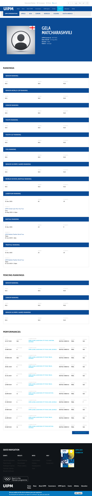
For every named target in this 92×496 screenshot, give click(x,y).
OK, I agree (78, 493)
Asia (30, 13)
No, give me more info (43, 494)
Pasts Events (7, 463)
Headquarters (36, 466)
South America (68, 13)
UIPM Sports (47, 8)
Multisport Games (9, 466)
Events (53, 8)
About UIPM (30, 8)
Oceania (56, 13)
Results (20, 455)
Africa (23, 13)
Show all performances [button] (80, 432)
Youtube (76, 3)
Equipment (49, 463)
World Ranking (22, 460)
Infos (33, 455)
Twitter (72, 3)
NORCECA (47, 13)
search (55, 3)
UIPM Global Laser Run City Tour (14, 209)
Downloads (21, 463)
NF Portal (48, 3)
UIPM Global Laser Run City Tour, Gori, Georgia (43, 349)
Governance (38, 8)
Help (47, 455)
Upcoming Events (9, 460)
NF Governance (41, 3)
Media (73, 8)
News (23, 8)
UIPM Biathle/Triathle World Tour (14, 234)
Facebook (68, 3)
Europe (38, 13)
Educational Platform (30, 3)
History (34, 463)
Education (67, 8)
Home (18, 8)
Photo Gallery (22, 466)
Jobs (33, 468)
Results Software (8, 471)
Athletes (60, 8)
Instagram (87, 3)
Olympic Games (8, 468)
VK (79, 3)
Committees (36, 460)
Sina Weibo (83, 3)
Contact (48, 460)
